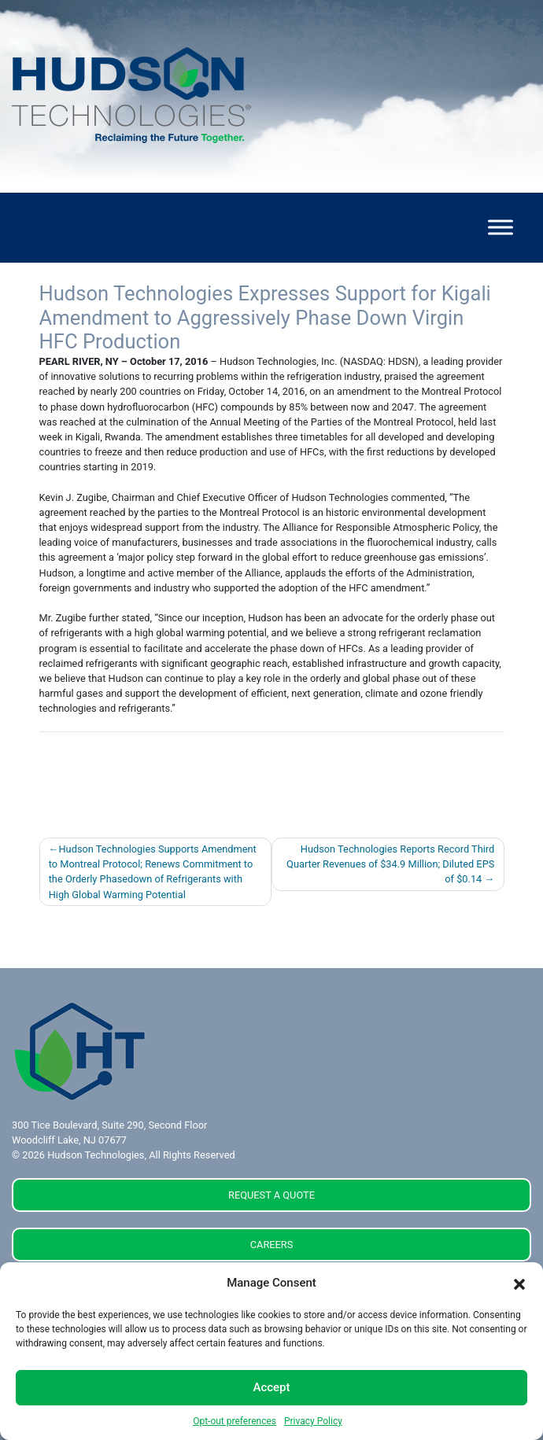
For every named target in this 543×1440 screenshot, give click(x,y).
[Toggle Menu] (500, 227)
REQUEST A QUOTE (271, 1195)
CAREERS (272, 1244)
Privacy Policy (313, 1421)
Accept (271, 1387)
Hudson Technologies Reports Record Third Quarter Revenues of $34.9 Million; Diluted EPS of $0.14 (390, 864)
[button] (519, 1283)
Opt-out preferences (234, 1421)
